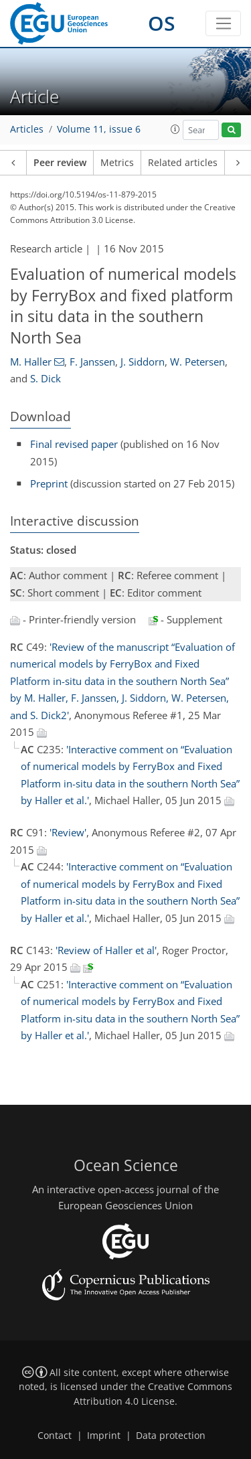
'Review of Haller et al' (106, 950)
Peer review (59, 163)
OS (161, 23)
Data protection (170, 1436)
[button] (175, 129)
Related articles (183, 163)
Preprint (49, 483)
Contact (54, 1436)
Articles (27, 129)
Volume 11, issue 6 (99, 129)
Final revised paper (74, 444)
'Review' (68, 832)
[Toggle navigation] (223, 23)
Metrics (117, 163)
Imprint (103, 1436)
